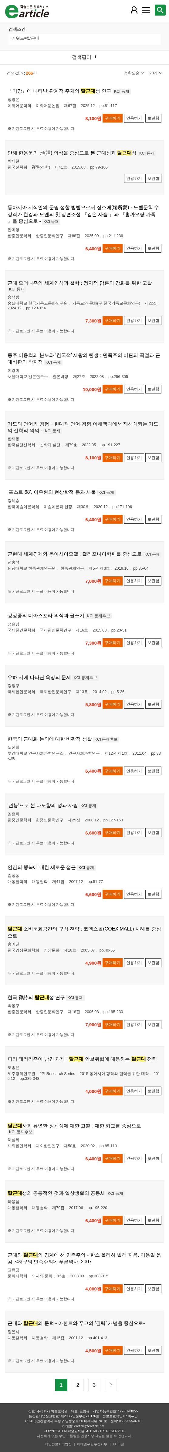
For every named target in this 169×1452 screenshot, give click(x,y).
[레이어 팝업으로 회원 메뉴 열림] (134, 10)
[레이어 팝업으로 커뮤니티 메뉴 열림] (145, 10)
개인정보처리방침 (58, 1444)
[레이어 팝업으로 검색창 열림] (160, 10)
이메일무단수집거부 (92, 1444)
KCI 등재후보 (98, 616)
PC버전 (118, 1444)
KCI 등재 (122, 91)
